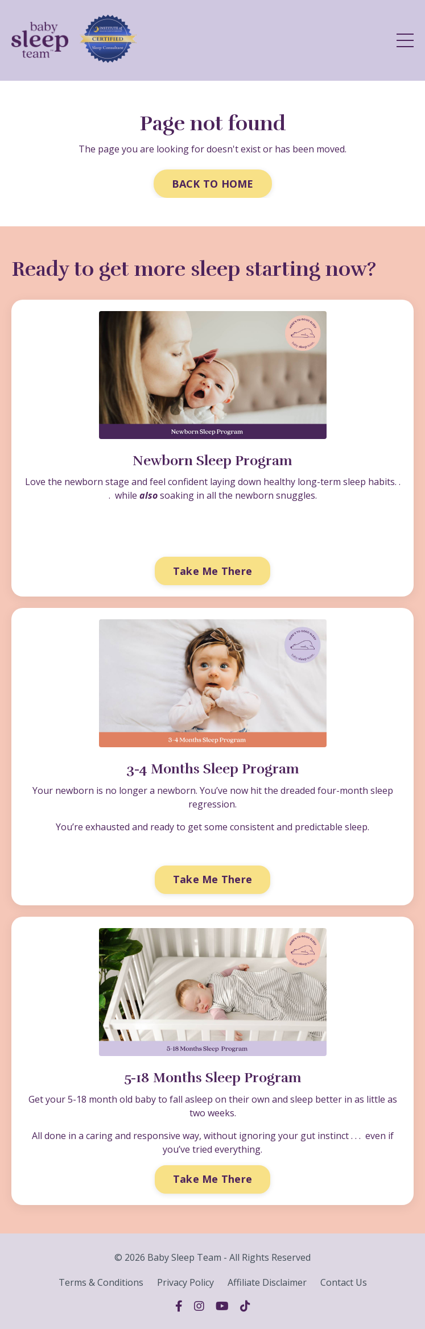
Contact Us (343, 1282)
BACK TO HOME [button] (213, 184)
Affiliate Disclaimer (267, 1282)
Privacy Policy (185, 1282)
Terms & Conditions (101, 1282)
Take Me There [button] (212, 571)
